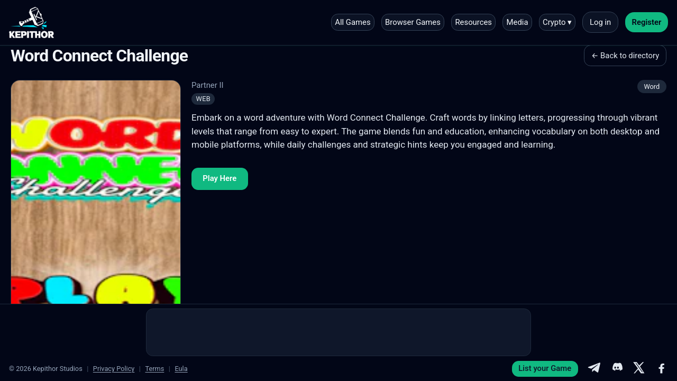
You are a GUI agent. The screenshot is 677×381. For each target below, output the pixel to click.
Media (517, 22)
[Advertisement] (338, 332)
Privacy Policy (114, 369)
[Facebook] (662, 369)
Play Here (219, 178)
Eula (181, 369)
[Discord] (617, 369)
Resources (473, 22)
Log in (600, 22)
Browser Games (413, 22)
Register (647, 22)
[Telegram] (594, 369)
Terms (154, 369)
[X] (639, 369)
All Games (352, 22)
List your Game (544, 368)
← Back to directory (625, 55)
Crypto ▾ (557, 22)
